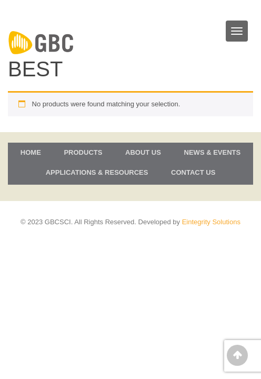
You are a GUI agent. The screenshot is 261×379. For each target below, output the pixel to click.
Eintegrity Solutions (211, 222)
